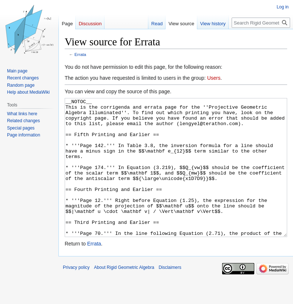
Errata (80, 54)
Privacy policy (76, 294)
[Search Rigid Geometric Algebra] (261, 23)
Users (214, 78)
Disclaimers (170, 294)
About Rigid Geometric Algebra (124, 294)
